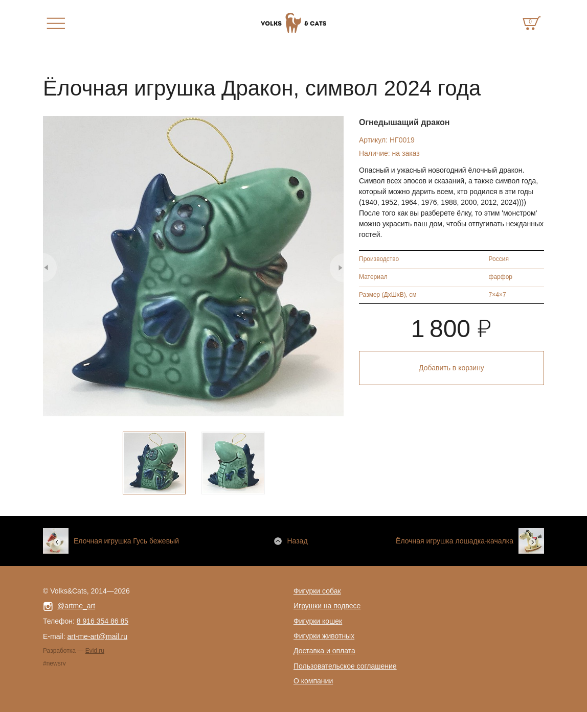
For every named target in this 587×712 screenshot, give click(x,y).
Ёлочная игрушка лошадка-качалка (454, 541)
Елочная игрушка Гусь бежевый (126, 541)
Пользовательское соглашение (345, 666)
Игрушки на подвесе (327, 606)
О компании (313, 681)
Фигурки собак (317, 591)
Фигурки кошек (318, 621)
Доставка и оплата (324, 651)
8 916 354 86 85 (102, 621)
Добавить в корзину (451, 368)
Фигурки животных (324, 636)
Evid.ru (94, 650)
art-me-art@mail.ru (97, 636)
